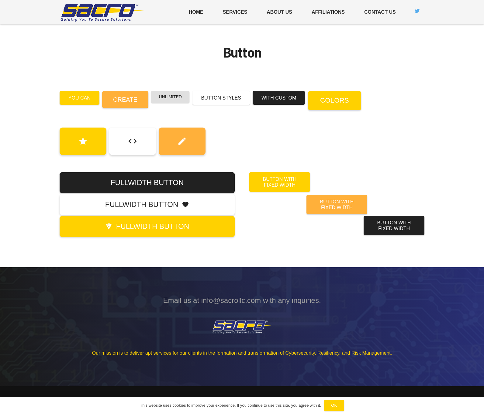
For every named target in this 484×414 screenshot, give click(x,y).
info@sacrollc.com (231, 300)
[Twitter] (417, 11)
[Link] (103, 12)
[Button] (83, 141)
